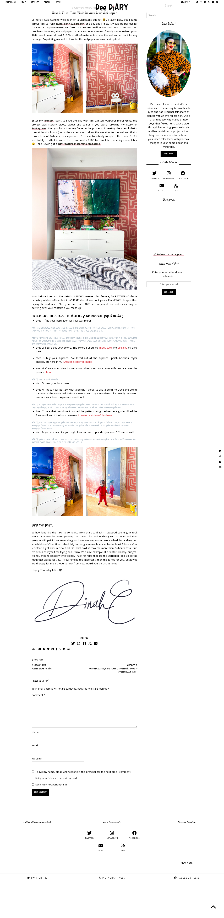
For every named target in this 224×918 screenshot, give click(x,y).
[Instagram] (78, 643)
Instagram (39, 128)
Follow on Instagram (168, 254)
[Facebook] (84, 643)
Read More (168, 154)
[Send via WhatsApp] (60, 649)
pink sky (122, 347)
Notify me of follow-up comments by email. (56, 778)
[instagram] (169, 175)
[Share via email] (40, 649)
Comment (38, 695)
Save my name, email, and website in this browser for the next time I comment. (84, 771)
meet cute (105, 347)
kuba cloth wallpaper (70, 23)
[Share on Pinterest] (53, 649)
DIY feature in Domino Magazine (79, 143)
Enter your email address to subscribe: (168, 274)
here (49, 372)
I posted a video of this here (95, 415)
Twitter (37, 878)
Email (35, 745)
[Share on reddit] (64, 649)
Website (37, 758)
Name (35, 732)
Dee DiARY (17, 914)
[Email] (95, 643)
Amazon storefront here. (77, 361)
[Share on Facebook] (44, 649)
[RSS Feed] (90, 643)
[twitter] (154, 175)
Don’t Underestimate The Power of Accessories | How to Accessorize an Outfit (111, 668)
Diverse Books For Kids (42, 667)
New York (37, 660)
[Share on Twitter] (48, 649)
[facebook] (183, 175)
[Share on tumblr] (56, 649)
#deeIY (49, 120)
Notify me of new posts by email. (51, 784)
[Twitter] (73, 643)
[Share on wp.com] (68, 649)
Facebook (186, 878)
